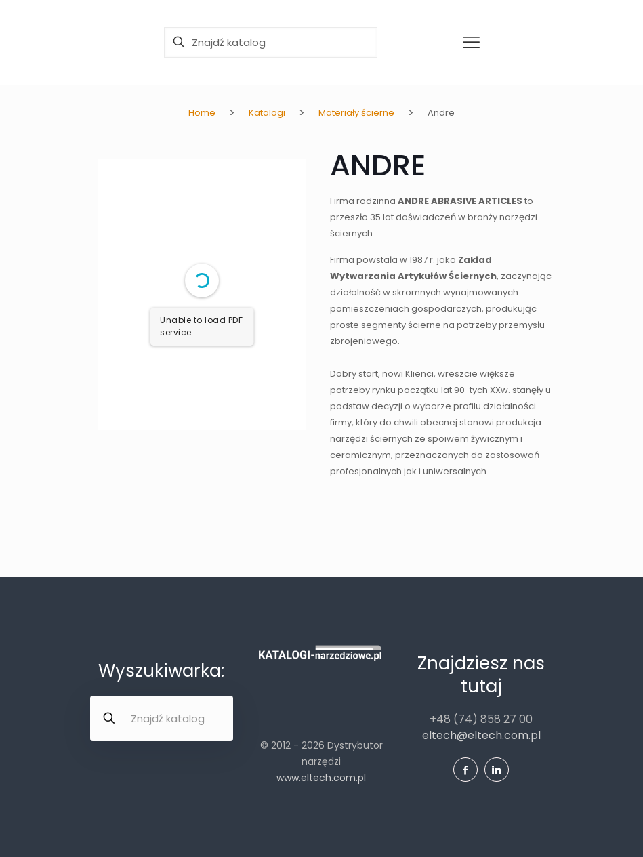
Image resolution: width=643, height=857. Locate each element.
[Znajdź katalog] (270, 42)
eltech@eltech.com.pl (481, 735)
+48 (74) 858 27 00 (481, 719)
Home (201, 112)
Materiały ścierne (356, 112)
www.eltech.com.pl (321, 778)
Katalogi (267, 112)
